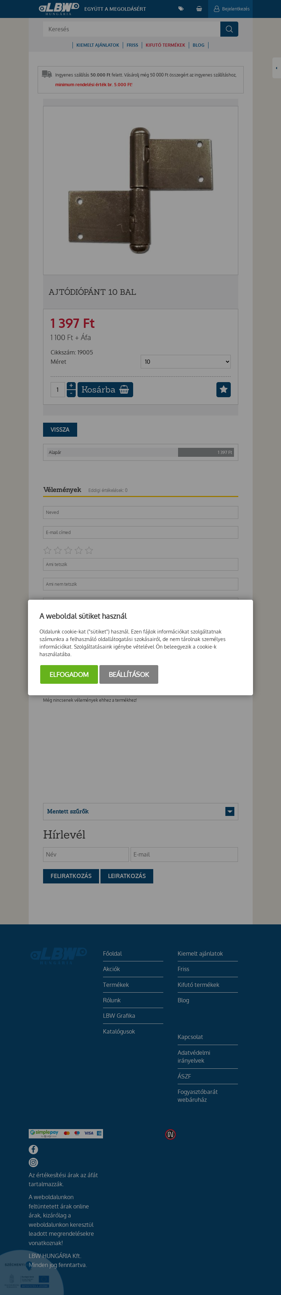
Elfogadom (69, 674)
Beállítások (129, 674)
